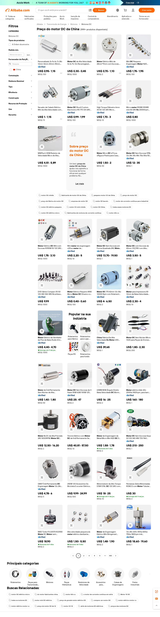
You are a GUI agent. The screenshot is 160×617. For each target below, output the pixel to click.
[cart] (126, 10)
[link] (156, 591)
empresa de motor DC (78, 201)
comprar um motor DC (101, 600)
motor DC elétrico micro (49, 213)
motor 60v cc (112, 213)
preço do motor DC (128, 195)
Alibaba (40, 24)
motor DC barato (100, 201)
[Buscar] (99, 10)
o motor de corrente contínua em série (97, 594)
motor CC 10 (67, 606)
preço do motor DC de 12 (45, 606)
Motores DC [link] (86, 24)
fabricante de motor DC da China (72, 195)
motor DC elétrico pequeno (50, 207)
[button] (90, 10)
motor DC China (98, 207)
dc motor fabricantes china (46, 594)
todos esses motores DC (120, 207)
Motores (73, 24)
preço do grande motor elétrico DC (71, 600)
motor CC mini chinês (76, 207)
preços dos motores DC (118, 606)
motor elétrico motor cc (126, 600)
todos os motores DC (18, 600)
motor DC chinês (46, 195)
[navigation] (20, 290)
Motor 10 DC (124, 594)
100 (110, 556)
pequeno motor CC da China (103, 195)
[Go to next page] (115, 555)
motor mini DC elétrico (42, 600)
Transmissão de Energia (56, 24)
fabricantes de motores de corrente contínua (83, 213)
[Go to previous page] (73, 555)
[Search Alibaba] (62, 10)
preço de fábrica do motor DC (51, 201)
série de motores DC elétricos (90, 606)
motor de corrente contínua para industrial (130, 201)
